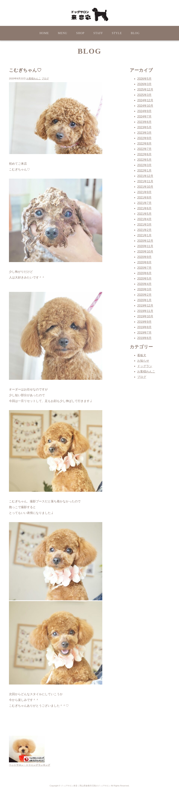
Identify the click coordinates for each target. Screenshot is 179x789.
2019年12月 (145, 305)
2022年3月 (144, 165)
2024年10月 (145, 105)
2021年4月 (144, 219)
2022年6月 (144, 154)
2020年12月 (145, 240)
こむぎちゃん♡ (25, 70)
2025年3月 (144, 94)
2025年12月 (145, 89)
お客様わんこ (33, 78)
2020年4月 (144, 284)
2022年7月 (144, 148)
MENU (62, 33)
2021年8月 (144, 197)
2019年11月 (145, 311)
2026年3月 (144, 84)
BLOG (135, 33)
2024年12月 (145, 100)
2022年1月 (144, 170)
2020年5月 (144, 278)
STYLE (117, 33)
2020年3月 (144, 289)
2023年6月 (144, 121)
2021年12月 (145, 176)
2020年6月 (144, 273)
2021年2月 (144, 230)
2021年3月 (144, 224)
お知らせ (143, 360)
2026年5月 (144, 78)
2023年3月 (144, 132)
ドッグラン (144, 366)
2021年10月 (145, 186)
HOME (44, 33)
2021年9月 (144, 192)
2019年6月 (144, 338)
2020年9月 (144, 257)
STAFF (98, 33)
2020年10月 (145, 251)
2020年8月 (144, 262)
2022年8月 (144, 143)
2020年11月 (145, 246)
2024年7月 (144, 116)
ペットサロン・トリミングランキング (29, 764)
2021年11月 (145, 181)
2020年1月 (144, 300)
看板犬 (141, 355)
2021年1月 (144, 235)
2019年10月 (145, 316)
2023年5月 (144, 127)
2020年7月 (144, 267)
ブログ (45, 78)
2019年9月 (144, 321)
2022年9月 (144, 138)
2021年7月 (144, 203)
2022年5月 (144, 159)
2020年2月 (144, 294)
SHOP (80, 33)
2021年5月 (144, 213)
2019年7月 (144, 332)
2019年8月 (144, 327)
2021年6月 (144, 208)
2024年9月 (144, 111)
